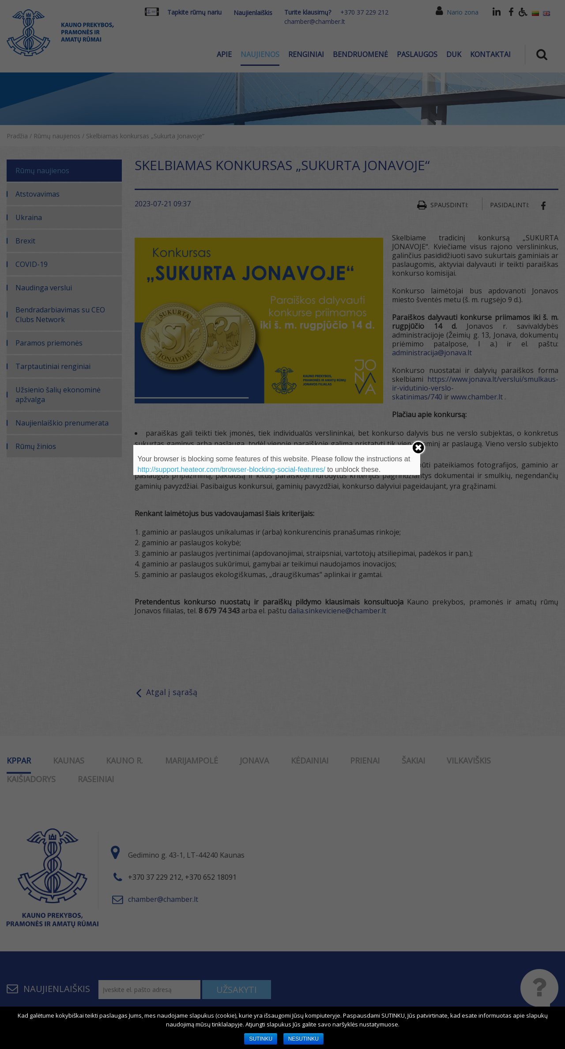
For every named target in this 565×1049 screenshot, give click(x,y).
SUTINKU (260, 1039)
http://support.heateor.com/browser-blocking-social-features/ (231, 469)
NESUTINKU (303, 1039)
